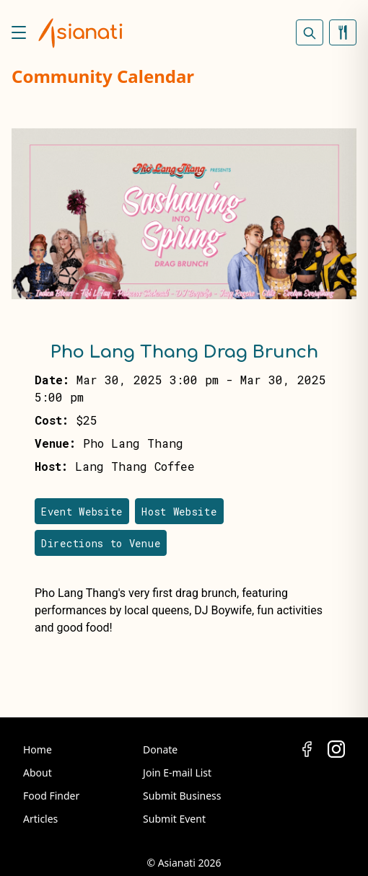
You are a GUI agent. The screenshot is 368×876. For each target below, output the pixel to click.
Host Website (178, 511)
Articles (40, 819)
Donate (160, 749)
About (37, 772)
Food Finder (51, 795)
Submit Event (174, 819)
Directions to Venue (100, 543)
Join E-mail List (177, 772)
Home (37, 749)
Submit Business (182, 795)
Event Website (82, 511)
